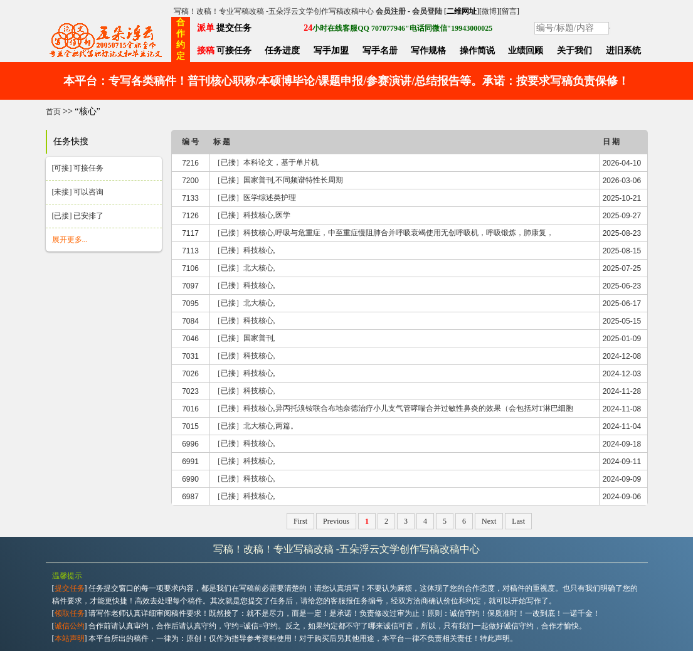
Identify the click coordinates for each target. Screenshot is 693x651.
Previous (336, 521)
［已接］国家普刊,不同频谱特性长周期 (278, 180)
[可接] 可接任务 (78, 168)
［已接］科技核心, (244, 250)
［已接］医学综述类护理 (254, 197)
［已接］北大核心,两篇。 (255, 425)
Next (489, 521)
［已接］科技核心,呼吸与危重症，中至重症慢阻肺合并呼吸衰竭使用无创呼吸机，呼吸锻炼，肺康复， (383, 232)
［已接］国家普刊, (244, 338)
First (300, 521)
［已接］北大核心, (244, 267)
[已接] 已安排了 (78, 215)
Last (518, 521)
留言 (509, 11)
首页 (53, 111)
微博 (489, 11)
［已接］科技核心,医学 (251, 215)
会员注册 (391, 11)
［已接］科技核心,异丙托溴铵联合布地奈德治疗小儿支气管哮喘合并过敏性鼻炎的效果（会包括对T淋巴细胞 (393, 408)
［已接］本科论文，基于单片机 (266, 162)
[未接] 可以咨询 (78, 192)
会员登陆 (427, 11)
